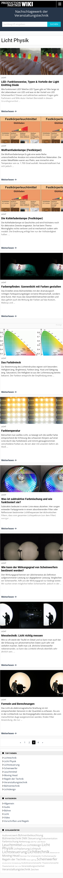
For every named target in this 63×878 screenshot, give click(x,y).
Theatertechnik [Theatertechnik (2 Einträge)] (8, 866)
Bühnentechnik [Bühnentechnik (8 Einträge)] (11, 838)
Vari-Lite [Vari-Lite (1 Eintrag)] (18, 866)
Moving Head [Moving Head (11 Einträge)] (11, 855)
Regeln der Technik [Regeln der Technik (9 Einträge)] (14, 859)
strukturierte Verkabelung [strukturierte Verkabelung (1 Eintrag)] (11, 863)
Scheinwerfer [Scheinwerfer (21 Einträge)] (47, 859)
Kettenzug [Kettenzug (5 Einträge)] (24, 841)
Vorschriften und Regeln (16, 821)
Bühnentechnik (12, 785)
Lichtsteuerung (12, 764)
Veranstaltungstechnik (15, 782)
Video (7, 817)
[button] (59, 4)
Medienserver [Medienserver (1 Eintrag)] (55, 853)
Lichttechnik (10, 757)
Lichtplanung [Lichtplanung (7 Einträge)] (22, 848)
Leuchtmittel (10, 771)
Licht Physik (10, 761)
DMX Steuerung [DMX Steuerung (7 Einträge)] (31, 838)
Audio (7, 807)
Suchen (54, 24)
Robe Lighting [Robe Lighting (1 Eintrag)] (31, 860)
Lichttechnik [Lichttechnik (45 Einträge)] (38, 851)
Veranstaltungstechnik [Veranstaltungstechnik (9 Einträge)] (16, 869)
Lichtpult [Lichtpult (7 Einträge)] (35, 848)
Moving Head (11, 775)
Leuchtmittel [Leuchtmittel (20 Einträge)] (12, 845)
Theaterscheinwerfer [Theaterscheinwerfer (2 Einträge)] (50, 863)
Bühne (7, 810)
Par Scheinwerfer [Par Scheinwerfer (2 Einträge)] (34, 856)
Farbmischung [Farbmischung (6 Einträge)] (10, 841)
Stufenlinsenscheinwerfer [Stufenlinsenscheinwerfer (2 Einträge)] (31, 863)
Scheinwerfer (11, 768)
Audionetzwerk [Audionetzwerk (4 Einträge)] (10, 835)
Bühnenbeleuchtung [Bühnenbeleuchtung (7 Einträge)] (30, 835)
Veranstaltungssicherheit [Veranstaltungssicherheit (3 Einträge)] (32, 866)
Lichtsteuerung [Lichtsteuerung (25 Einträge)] (14, 851)
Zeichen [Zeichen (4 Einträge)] (35, 869)
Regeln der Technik (13, 778)
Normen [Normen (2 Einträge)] (23, 856)
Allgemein (9, 803)
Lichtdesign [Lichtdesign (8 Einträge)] (34, 845)
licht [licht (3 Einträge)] (24, 845)
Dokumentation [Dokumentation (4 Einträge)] (49, 838)
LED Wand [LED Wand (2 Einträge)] (41, 841)
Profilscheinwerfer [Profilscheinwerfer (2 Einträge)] (49, 856)
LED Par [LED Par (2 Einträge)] (33, 841)
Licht (6, 814)
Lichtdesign (10, 789)
